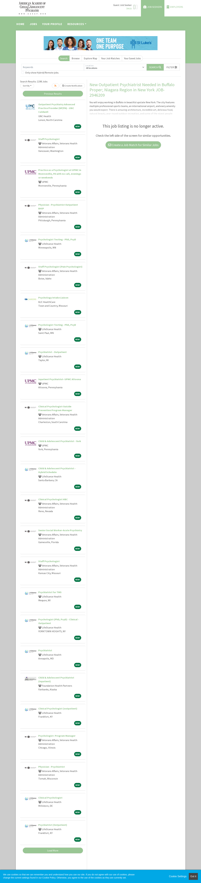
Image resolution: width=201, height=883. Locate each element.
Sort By (26, 85)
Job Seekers (152, 7)
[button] (172, 67)
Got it (193, 876)
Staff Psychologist (49, 139)
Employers (175, 7)
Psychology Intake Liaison (53, 297)
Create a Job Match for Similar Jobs (133, 145)
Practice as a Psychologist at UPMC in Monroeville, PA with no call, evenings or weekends (59, 173)
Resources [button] (75, 24)
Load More (52, 850)
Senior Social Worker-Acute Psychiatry (60, 530)
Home (20, 24)
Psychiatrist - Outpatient (52, 352)
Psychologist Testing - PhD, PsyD (57, 239)
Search (63, 58)
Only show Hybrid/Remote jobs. (42, 72)
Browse (76, 58)
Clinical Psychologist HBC (53, 499)
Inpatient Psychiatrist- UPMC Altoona (59, 379)
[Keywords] (52, 67)
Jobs (33, 24)
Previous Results (53, 93)
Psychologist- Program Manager (56, 735)
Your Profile (52, 24)
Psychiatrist (45, 650)
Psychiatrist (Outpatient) (52, 824)
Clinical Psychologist (50, 797)
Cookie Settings (177, 876)
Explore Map (90, 58)
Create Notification (72, 85)
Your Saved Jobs (132, 58)
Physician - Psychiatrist (51, 766)
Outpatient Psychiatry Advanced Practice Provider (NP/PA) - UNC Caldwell (56, 108)
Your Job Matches (110, 58)
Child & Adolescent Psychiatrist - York (59, 441)
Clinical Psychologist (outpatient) (57, 708)
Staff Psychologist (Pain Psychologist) (60, 266)
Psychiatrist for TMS (49, 592)
